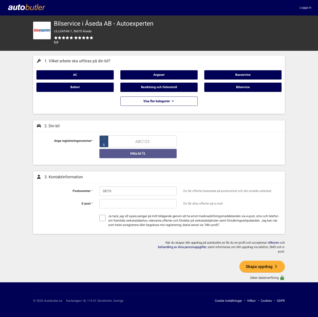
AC (75, 75)
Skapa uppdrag (262, 266)
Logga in (305, 7)
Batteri (75, 87)
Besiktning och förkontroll (159, 87)
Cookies (266, 301)
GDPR (281, 301)
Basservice (242, 75)
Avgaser (159, 75)
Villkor (251, 301)
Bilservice (243, 87)
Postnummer (83, 191)
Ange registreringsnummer (73, 141)
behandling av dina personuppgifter (182, 247)
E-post (87, 203)
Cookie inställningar (228, 301)
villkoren (273, 243)
